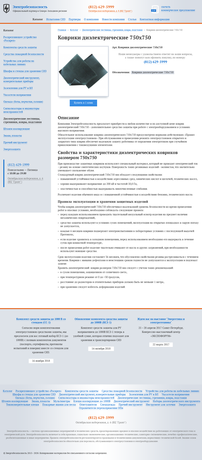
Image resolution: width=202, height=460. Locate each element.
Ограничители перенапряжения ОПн (101, 408)
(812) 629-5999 (101, 7)
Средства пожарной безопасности (23, 54)
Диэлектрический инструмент (131, 401)
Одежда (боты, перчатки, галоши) (23, 101)
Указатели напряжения (17, 95)
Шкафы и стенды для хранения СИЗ (24, 71)
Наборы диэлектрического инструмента (176, 401)
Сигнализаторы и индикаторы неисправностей (86, 397)
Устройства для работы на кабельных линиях (172, 391)
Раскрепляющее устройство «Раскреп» (39, 391)
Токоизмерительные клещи (22, 404)
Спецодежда (107, 404)
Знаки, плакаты (12, 135)
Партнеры (75, 19)
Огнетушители (88, 404)
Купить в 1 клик (83, 102)
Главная (62, 30)
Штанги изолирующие (16, 129)
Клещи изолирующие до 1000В (91, 401)
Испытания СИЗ (55, 19)
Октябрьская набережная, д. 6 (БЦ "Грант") (110, 11)
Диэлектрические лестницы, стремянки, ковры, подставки (112, 30)
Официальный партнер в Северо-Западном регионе (40, 11)
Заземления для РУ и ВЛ (18, 88)
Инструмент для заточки (160, 404)
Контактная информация (155, 19)
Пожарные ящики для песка (59, 404)
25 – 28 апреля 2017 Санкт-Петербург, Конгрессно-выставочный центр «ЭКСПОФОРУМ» (161, 332)
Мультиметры (61, 401)
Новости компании (113, 19)
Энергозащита (12, 149)
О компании (91, 19)
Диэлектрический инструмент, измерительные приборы (92, 394)
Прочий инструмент (15, 142)
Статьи (132, 19)
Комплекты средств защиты (20, 47)
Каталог (38, 19)
